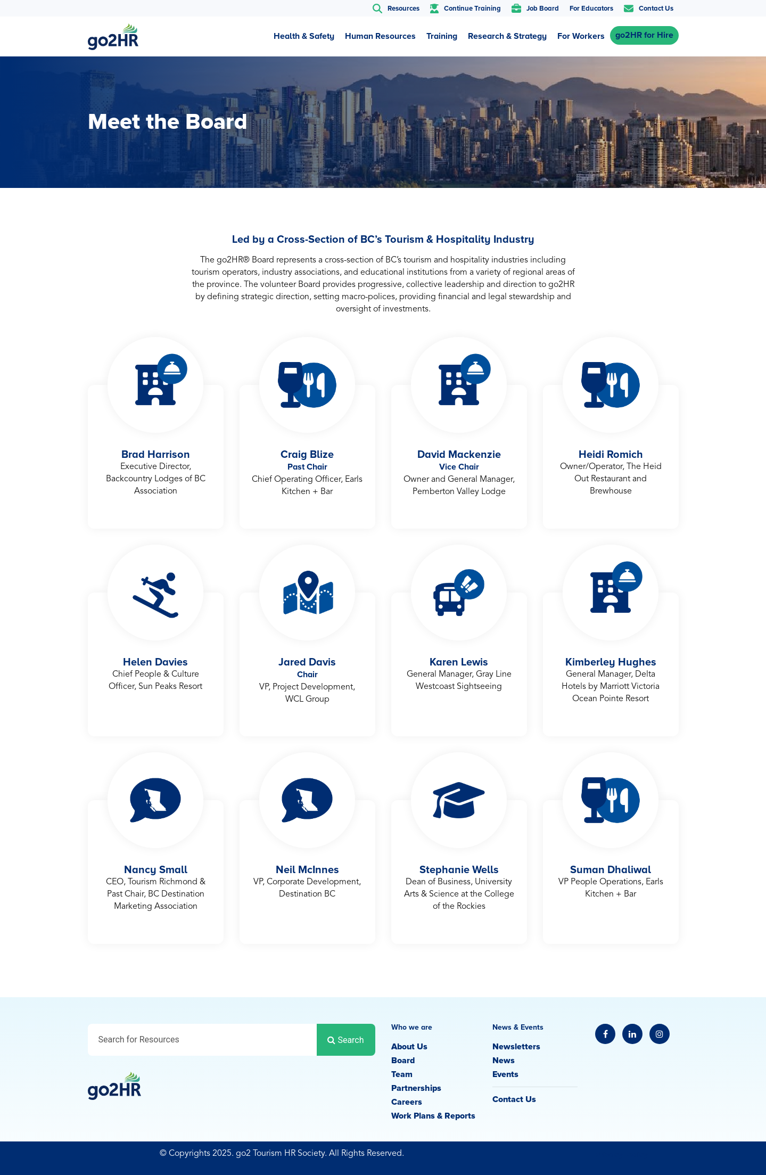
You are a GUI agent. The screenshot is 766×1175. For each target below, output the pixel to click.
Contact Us (514, 1099)
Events (505, 1074)
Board (403, 1060)
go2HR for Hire (644, 35)
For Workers (581, 36)
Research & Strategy (507, 36)
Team (402, 1074)
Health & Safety (304, 36)
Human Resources (380, 36)
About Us (409, 1046)
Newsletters (516, 1046)
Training (441, 36)
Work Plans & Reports (433, 1116)
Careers (406, 1102)
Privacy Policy (621, 1154)
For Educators (591, 8)
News (503, 1060)
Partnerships (416, 1088)
